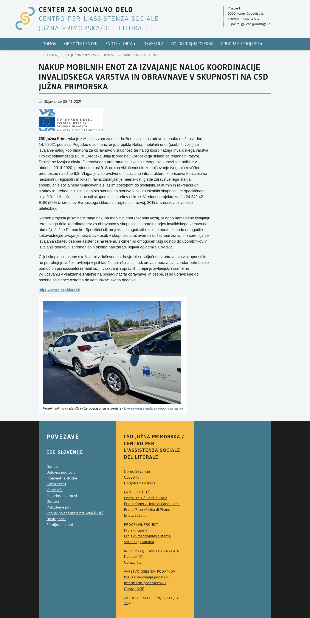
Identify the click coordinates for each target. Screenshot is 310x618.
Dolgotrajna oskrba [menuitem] (192, 44)
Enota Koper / (152, 504)
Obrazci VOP (134, 589)
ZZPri (128, 603)
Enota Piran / (147, 509)
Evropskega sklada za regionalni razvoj (153, 408)
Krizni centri (56, 484)
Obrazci (52, 501)
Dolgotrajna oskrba (139, 483)
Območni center (137, 471)
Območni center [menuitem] (81, 44)
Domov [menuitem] (49, 44)
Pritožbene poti (58, 507)
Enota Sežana (135, 515)
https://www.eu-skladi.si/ (59, 290)
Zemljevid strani (59, 524)
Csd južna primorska (82, 55)
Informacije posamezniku (145, 583)
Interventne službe (61, 478)
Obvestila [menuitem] (153, 44)
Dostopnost (56, 519)
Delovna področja (60, 472)
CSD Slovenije (50, 55)
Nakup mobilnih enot (141, 55)
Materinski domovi (61, 495)
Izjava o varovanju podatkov (146, 577)
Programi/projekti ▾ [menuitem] (241, 44)
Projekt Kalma (135, 530)
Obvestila (111, 55)
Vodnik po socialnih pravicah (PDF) (74, 513)
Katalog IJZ (133, 556)
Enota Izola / (145, 498)
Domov (52, 466)
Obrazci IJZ (132, 562)
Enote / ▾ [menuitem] (120, 44)
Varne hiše (54, 490)
